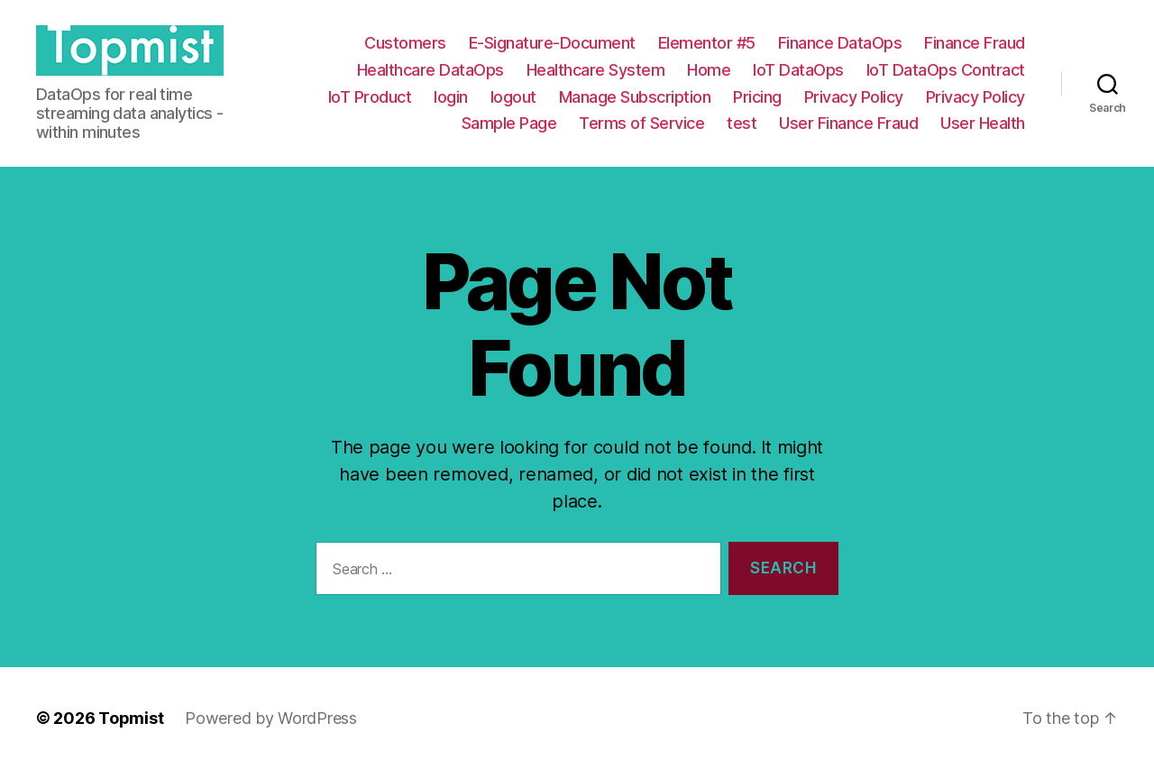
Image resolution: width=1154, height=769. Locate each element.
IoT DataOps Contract (945, 69)
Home (708, 69)
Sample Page (509, 123)
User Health (982, 123)
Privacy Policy (853, 96)
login (451, 96)
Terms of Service (641, 123)
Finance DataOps (840, 42)
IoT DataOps (798, 69)
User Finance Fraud (848, 123)
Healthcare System (596, 69)
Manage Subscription (635, 96)
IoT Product (370, 96)
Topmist (130, 718)
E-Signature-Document (552, 42)
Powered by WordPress (271, 718)
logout (513, 96)
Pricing (757, 96)
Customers (405, 42)
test (741, 123)
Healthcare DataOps (430, 69)
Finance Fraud (974, 42)
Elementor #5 (707, 42)
